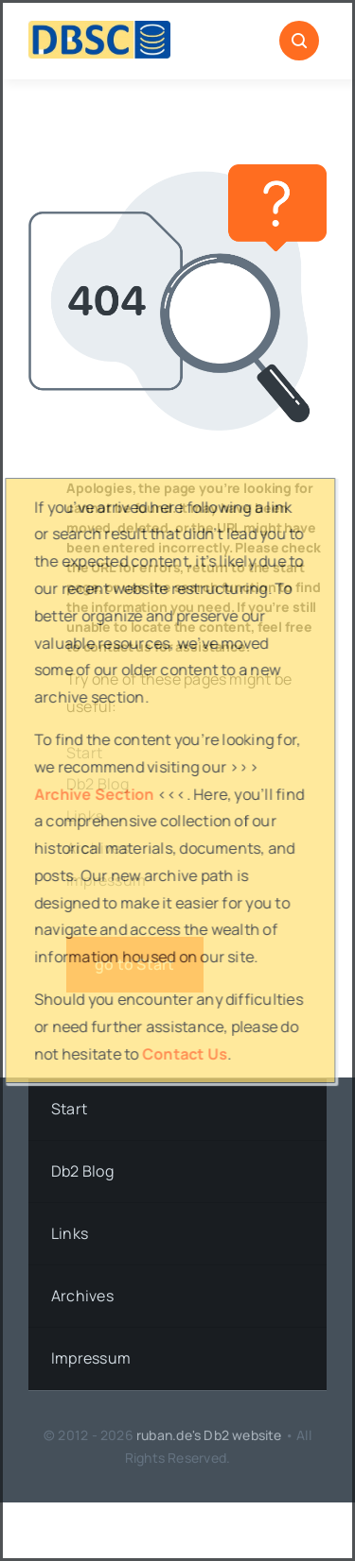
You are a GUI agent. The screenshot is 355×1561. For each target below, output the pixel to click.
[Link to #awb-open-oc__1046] (299, 40)
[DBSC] (99, 28)
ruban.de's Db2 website (209, 1435)
